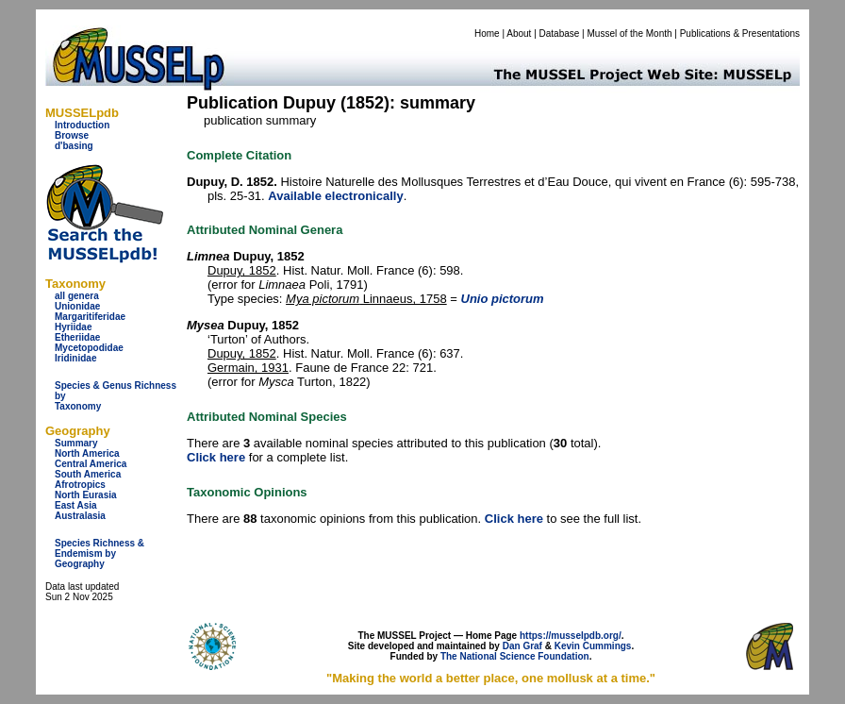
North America (87, 453)
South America (88, 474)
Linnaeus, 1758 (366, 299)
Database (559, 33)
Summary (76, 443)
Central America (90, 464)
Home (487, 33)
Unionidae (77, 306)
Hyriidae (73, 327)
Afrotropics (80, 484)
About (518, 33)
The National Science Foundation (514, 656)
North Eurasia (86, 495)
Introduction (82, 125)
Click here (216, 457)
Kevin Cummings (593, 646)
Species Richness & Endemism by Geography (99, 553)
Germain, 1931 (248, 367)
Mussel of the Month (630, 33)
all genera (77, 296)
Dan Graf (522, 646)
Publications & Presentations (740, 33)
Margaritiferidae (90, 316)
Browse (72, 135)
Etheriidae (77, 337)
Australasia (80, 516)
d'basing (74, 146)
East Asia (76, 505)
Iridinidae (75, 358)
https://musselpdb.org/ (570, 635)
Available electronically (335, 196)
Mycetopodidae (89, 348)
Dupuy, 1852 (241, 270)
